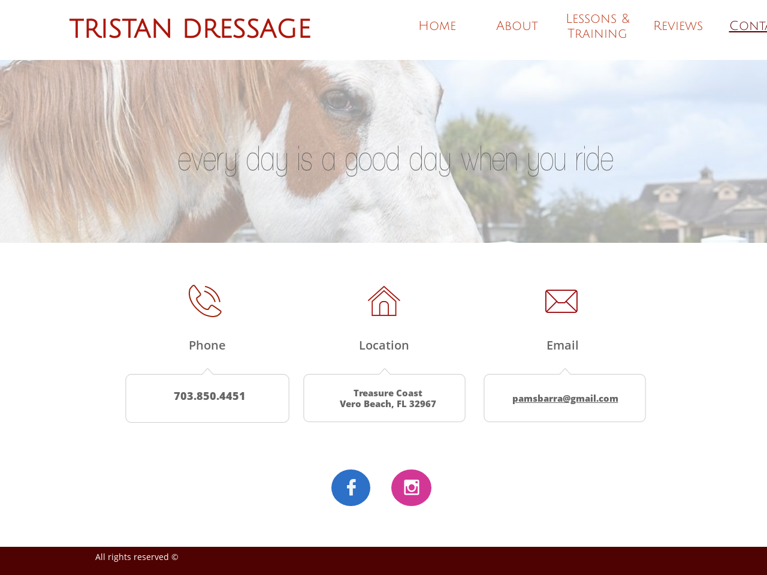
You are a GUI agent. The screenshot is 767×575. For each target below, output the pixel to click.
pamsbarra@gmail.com (565, 398)
